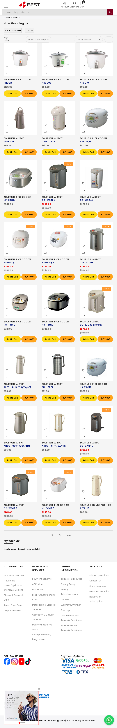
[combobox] (55, 12)
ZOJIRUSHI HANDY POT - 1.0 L (96, 505)
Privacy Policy (68, 584)
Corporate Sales (12, 610)
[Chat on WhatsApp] (109, 720)
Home (7, 17)
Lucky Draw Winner (71, 604)
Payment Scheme (42, 578)
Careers (65, 599)
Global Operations (99, 575)
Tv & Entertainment (14, 575)
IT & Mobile (9, 580)
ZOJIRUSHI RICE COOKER (18, 79)
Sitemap (65, 610)
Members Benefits (99, 591)
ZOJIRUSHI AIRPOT (14, 138)
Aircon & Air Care (13, 605)
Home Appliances (13, 585)
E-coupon (37, 589)
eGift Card (37, 584)
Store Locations (97, 586)
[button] (7, 66)
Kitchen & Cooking (13, 589)
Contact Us (95, 580)
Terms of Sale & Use (71, 578)
